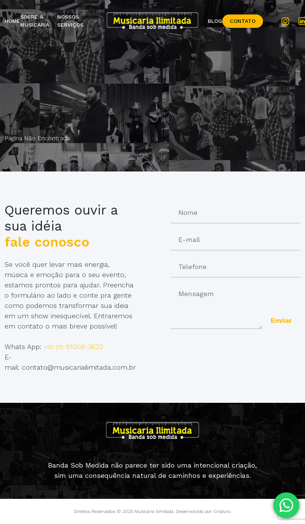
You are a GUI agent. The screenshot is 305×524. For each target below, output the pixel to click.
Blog (215, 21)
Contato (242, 21)
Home (12, 21)
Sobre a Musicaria (34, 21)
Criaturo (222, 511)
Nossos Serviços (70, 21)
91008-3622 (73, 347)
